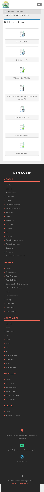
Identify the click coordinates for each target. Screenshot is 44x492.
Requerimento (11, 367)
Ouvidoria (9, 248)
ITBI (7, 347)
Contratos (9, 228)
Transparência (11, 193)
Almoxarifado (10, 308)
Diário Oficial (10, 197)
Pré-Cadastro (10, 399)
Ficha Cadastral (11, 280)
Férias (8, 292)
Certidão (9, 324)
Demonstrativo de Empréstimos (17, 284)
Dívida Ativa (10, 359)
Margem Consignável (13, 415)
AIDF (8, 363)
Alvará (8, 328)
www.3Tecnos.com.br (20, 484)
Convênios (9, 236)
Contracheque (11, 272)
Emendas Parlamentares (14, 240)
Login (8, 268)
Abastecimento (11, 311)
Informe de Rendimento (14, 288)
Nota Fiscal (19, 12)
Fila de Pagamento (12, 395)
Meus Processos (11, 391)
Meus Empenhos (11, 387)
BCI (7, 351)
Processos (9, 252)
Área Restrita (10, 383)
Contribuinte (9, 12)
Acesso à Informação (13, 244)
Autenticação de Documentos (16, 256)
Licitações (9, 224)
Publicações (10, 220)
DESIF (8, 340)
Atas (7, 232)
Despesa (9, 189)
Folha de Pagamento (13, 208)
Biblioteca (9, 212)
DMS (7, 336)
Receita (8, 185)
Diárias (8, 201)
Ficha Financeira (11, 276)
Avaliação (9, 300)
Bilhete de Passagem (13, 205)
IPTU (8, 343)
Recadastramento (12, 296)
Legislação (9, 216)
